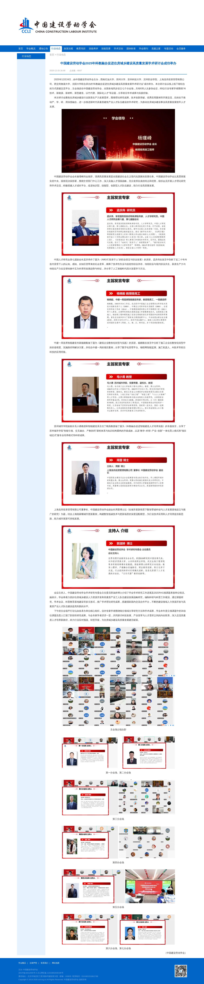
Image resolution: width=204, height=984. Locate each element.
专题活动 (168, 48)
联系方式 (182, 3)
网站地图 (55, 963)
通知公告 (43, 48)
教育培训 (80, 48)
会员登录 (160, 3)
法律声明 (33, 963)
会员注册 (171, 3)
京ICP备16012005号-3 (27, 973)
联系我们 (44, 963)
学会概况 (30, 48)
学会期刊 (143, 48)
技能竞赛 (105, 48)
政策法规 (68, 48)
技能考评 (93, 48)
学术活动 (118, 48)
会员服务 (181, 48)
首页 (20, 48)
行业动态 (55, 48)
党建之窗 (156, 48)
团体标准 (131, 48)
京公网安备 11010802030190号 (50, 973)
